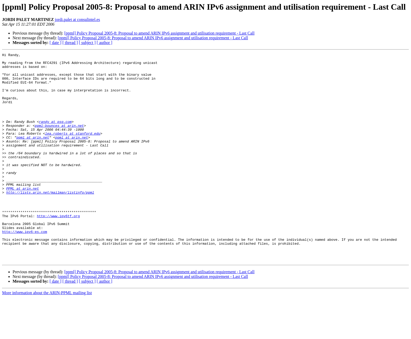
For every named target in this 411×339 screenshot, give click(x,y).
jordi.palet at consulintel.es (77, 19)
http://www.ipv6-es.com (24, 267)
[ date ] (55, 42)
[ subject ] (87, 42)
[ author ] (104, 42)
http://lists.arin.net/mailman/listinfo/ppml (50, 220)
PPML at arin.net (22, 216)
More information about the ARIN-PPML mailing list (47, 334)
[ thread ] (70, 42)
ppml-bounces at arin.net (59, 140)
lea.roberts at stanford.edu (72, 149)
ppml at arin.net (33, 154)
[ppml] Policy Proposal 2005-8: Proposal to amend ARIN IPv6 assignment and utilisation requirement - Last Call (159, 33)
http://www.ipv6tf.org (58, 249)
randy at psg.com (55, 135)
